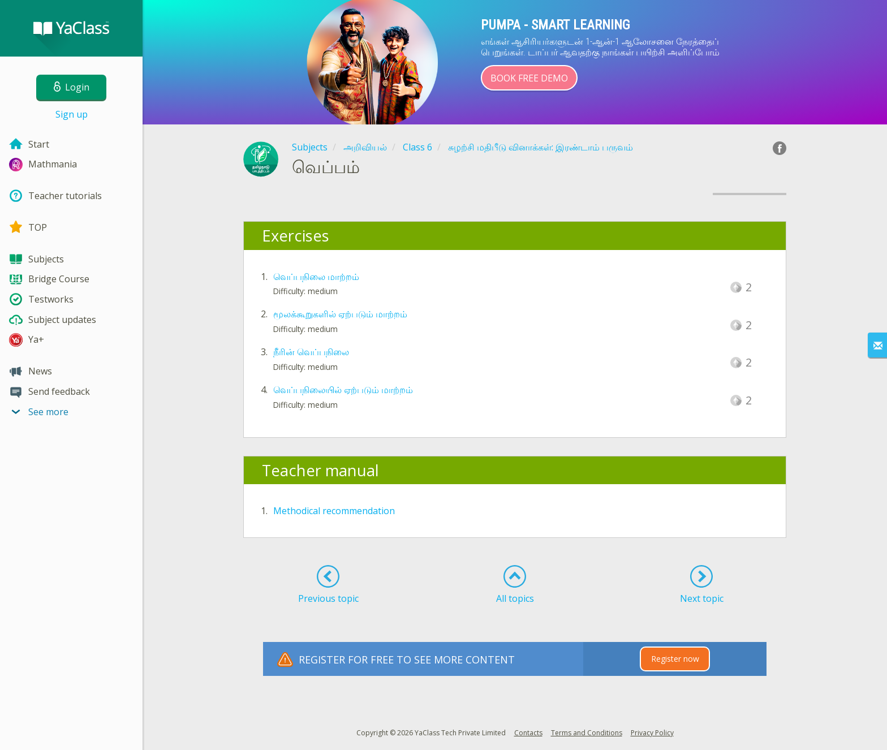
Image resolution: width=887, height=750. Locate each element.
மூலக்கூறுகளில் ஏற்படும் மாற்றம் (340, 314)
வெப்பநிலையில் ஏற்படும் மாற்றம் (343, 389)
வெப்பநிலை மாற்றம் (316, 276)
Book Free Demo (529, 78)
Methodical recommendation (334, 511)
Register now (675, 658)
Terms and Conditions (586, 733)
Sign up (71, 114)
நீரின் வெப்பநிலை (311, 352)
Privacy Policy (652, 733)
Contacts (528, 733)
